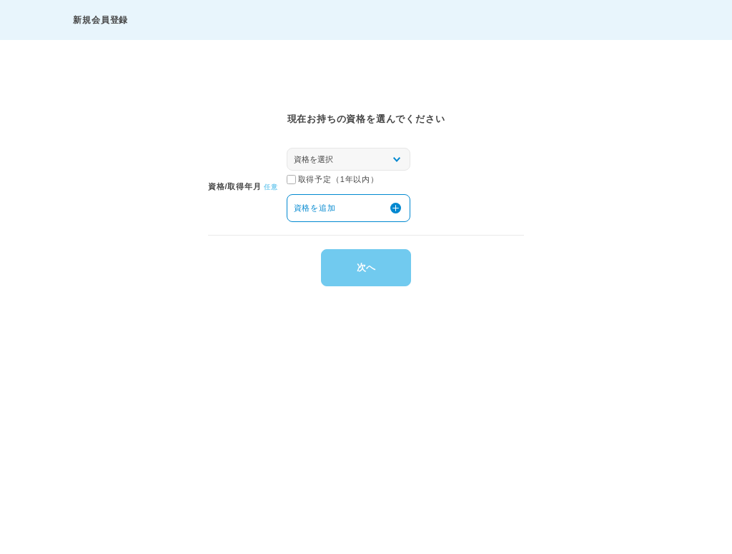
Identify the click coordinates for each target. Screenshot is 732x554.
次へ (366, 267)
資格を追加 (315, 207)
